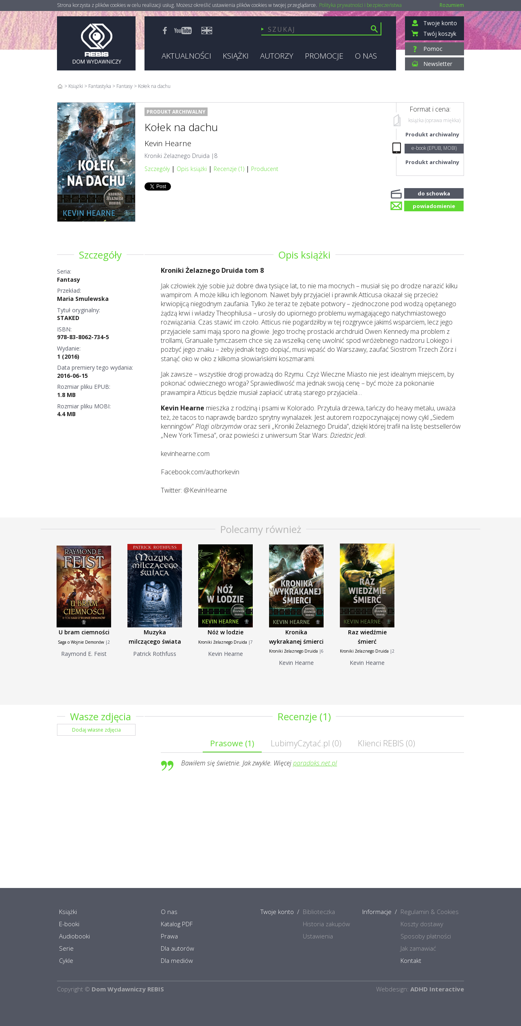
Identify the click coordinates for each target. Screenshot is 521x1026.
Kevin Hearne (167, 143)
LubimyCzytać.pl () (306, 743)
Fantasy (68, 279)
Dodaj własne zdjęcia (96, 729)
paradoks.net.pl (315, 763)
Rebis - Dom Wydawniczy (96, 43)
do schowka (434, 192)
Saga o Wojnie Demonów (81, 642)
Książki (75, 86)
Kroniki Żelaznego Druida (177, 156)
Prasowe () (232, 743)
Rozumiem (452, 5)
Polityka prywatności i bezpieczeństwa (360, 5)
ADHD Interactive (437, 989)
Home (60, 86)
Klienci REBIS (386, 743)
